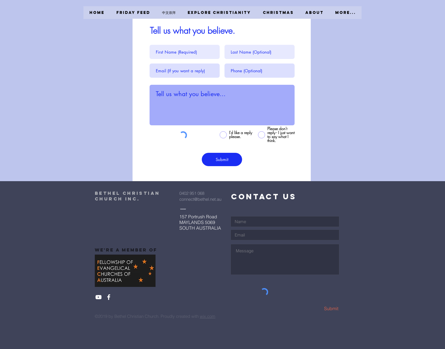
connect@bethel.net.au (200, 199)
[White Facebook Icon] (108, 297)
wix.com (207, 316)
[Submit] (222, 159)
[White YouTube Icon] (98, 297)
